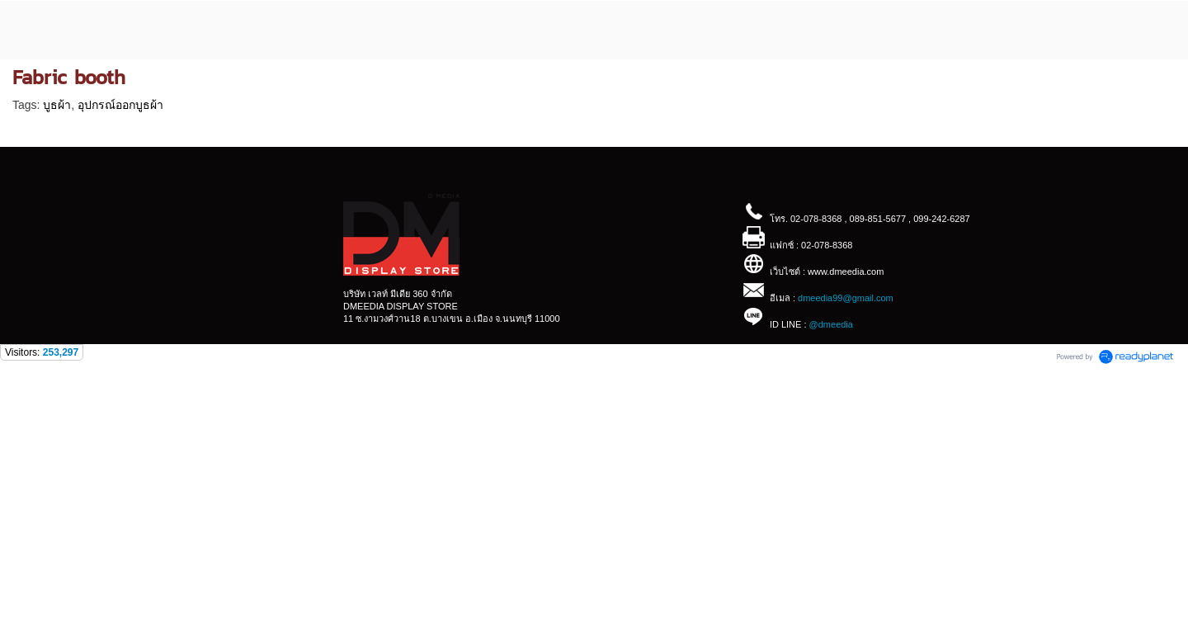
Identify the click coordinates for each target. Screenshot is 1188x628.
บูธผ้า (57, 104)
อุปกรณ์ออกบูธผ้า (120, 104)
